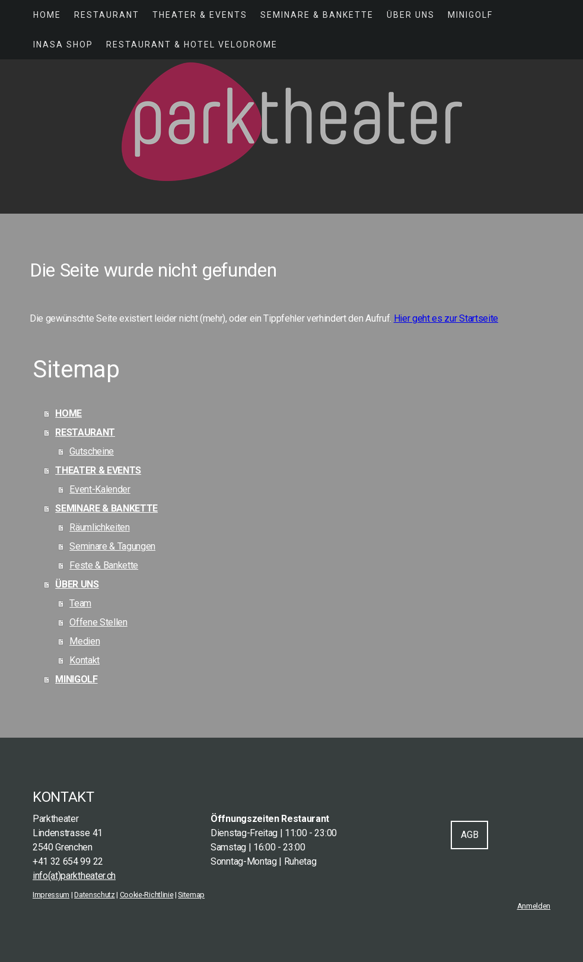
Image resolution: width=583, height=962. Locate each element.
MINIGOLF (470, 15)
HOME (47, 15)
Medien (84, 641)
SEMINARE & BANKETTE (317, 15)
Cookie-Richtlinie (147, 894)
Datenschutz (94, 894)
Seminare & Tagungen (112, 546)
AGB (469, 834)
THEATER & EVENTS (199, 15)
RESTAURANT (106, 15)
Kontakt (84, 660)
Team (80, 603)
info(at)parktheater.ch (74, 875)
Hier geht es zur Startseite (446, 318)
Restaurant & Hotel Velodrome (192, 44)
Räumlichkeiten (99, 527)
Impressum (51, 894)
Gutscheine (91, 451)
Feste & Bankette (103, 565)
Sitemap (191, 894)
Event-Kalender (99, 489)
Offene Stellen (98, 622)
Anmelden (533, 905)
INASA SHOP (63, 44)
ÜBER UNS (411, 15)
